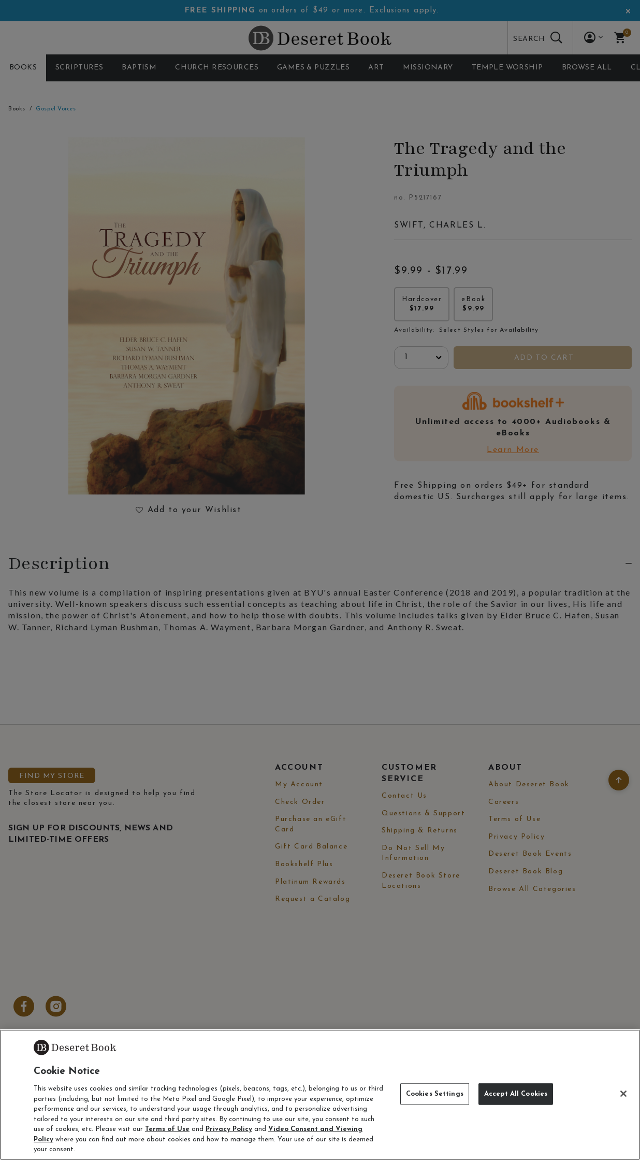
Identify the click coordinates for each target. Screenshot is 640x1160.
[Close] (623, 1093)
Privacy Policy (229, 1129)
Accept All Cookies (515, 1094)
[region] (320, 1094)
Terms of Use (167, 1129)
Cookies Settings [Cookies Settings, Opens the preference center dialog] (434, 1094)
